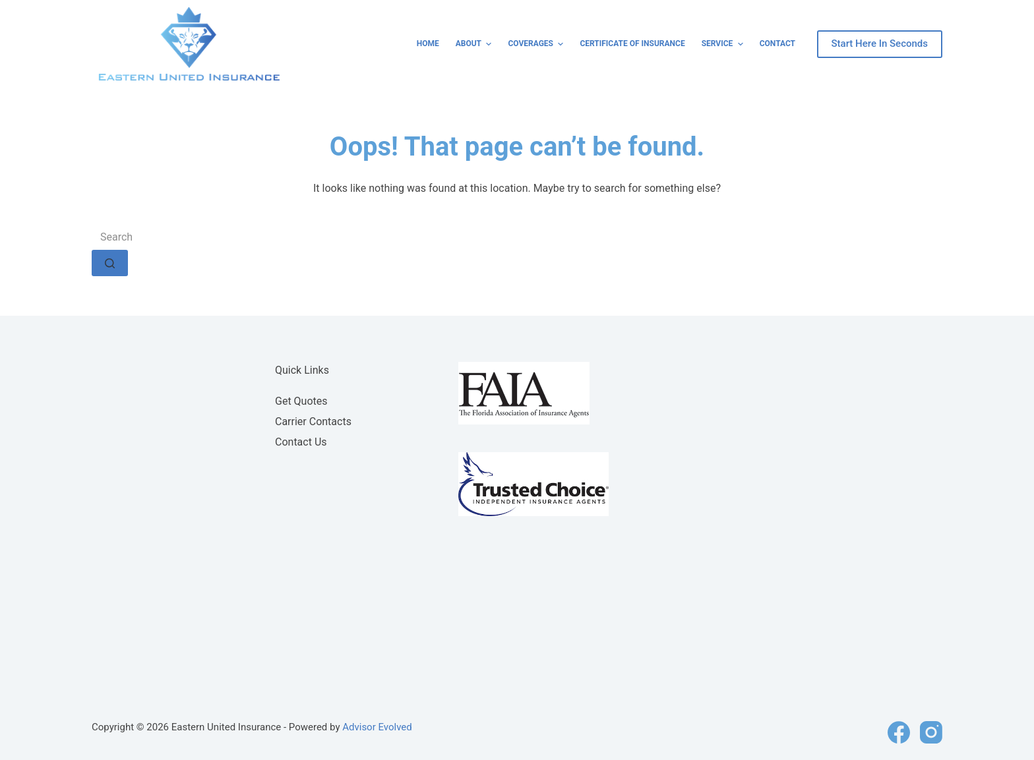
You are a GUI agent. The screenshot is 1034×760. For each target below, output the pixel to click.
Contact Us (301, 442)
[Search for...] (517, 236)
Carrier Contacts (313, 421)
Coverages (537, 44)
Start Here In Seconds (880, 43)
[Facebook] (899, 732)
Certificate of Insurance (632, 43)
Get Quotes (301, 401)
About (475, 44)
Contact (777, 43)
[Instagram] (931, 732)
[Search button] (110, 263)
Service (724, 44)
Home (428, 43)
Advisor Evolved (377, 727)
